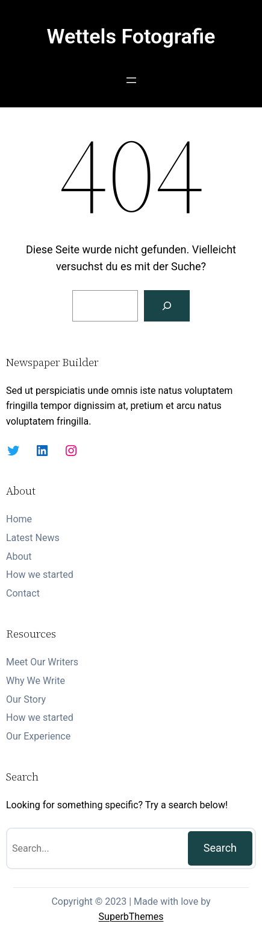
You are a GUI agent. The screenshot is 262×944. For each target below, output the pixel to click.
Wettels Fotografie (131, 36)
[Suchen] (167, 306)
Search (220, 847)
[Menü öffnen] (131, 80)
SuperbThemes (131, 916)
